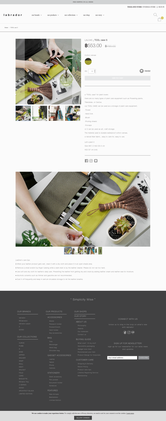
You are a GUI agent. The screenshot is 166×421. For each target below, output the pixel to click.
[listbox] (117, 61)
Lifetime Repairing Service (88, 373)
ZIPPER (22, 355)
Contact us (82, 334)
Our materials (83, 331)
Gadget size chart (85, 349)
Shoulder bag (54, 350)
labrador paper (25, 324)
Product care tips (84, 370)
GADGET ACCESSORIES (59, 356)
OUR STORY (80, 316)
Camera (52, 368)
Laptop (52, 359)
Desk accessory (55, 377)
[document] (83, 416)
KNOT (21, 367)
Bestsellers (53, 397)
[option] (88, 61)
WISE (21, 352)
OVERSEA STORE (149, 7)
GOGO (21, 330)
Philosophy (82, 325)
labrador (22, 318)
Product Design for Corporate (89, 355)
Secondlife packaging (86, 346)
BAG (50, 338)
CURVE (22, 343)
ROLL (21, 364)
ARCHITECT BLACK (26, 391)
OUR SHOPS (80, 312)
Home (6, 27)
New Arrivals (54, 394)
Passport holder (55, 324)
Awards (80, 328)
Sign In (161, 7)
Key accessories (55, 333)
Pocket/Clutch (54, 327)
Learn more (130, 413)
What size (81, 343)
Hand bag (53, 347)
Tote (51, 341)
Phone (51, 365)
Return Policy (83, 367)
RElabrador (23, 321)
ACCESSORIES (55, 318)
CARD (21, 376)
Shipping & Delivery (85, 364)
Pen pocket (53, 380)
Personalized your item (86, 352)
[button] (20, 71)
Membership (82, 376)
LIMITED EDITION (25, 394)
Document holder (55, 383)
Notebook (53, 386)
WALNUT (22, 370)
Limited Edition (55, 400)
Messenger (53, 344)
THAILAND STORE (134, 7)
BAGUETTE (23, 379)
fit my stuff (91, 343)
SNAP (21, 361)
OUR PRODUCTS (54, 312)
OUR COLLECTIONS (27, 337)
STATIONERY (54, 373)
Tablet (51, 362)
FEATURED (53, 391)
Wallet (51, 321)
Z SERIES (23, 385)
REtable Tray (24, 382)
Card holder (53, 330)
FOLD (21, 373)
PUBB (21, 346)
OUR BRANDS (24, 312)
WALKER (22, 358)
